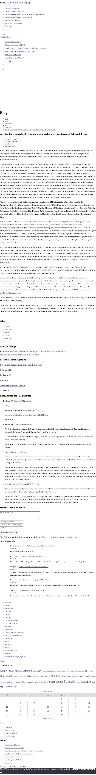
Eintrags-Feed (9, 732)
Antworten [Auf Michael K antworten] (28, 401)
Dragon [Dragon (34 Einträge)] (81, 672)
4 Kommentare (10, 146)
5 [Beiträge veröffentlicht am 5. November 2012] (6, 704)
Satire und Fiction (11, 652)
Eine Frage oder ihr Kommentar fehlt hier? (20, 51)
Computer (8, 619)
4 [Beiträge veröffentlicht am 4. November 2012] (89, 700)
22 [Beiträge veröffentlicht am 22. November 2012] (48, 712)
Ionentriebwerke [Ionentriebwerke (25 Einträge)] (45, 677)
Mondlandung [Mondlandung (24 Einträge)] (80, 677)
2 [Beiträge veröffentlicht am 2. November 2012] (61, 700)
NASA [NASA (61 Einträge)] (88, 677)
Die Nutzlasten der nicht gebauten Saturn (32, 592)
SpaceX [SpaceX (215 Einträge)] (69, 683)
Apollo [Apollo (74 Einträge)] (3, 672)
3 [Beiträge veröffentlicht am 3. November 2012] (75, 700)
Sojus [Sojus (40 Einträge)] (46, 683)
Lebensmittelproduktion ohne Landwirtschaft (21, 365)
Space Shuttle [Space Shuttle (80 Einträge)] (56, 683)
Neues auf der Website (13, 55)
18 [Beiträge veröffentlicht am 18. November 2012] (89, 708)
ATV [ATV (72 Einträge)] (39, 672)
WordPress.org (10, 737)
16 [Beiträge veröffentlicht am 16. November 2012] (61, 708)
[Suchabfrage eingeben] (10, 34)
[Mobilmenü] (5, 37)
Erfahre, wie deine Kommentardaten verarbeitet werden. (59, 539)
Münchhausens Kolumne (13, 637)
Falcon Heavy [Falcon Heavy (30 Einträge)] (18, 677)
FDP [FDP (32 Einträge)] (24, 677)
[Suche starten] (22, 69)
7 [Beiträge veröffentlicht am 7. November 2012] (34, 704)
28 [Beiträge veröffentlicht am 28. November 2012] (34, 716)
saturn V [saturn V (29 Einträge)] (30, 683)
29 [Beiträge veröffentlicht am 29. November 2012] (48, 716)
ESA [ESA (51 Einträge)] (2, 677)
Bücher (7, 607)
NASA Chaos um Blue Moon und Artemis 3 (40, 547)
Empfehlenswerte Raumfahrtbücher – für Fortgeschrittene (25, 48)
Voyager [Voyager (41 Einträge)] (14, 688)
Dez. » (50, 720)
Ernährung (9, 144)
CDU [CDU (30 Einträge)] (68, 672)
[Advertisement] (48, 90)
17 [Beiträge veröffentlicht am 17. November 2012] (75, 708)
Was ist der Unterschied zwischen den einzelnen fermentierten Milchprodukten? (30, 130)
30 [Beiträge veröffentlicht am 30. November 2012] (61, 716)
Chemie (7, 616)
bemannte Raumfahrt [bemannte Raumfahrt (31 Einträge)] (49, 672)
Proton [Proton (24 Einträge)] (4, 683)
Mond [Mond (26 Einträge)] (73, 677)
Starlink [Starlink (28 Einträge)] (78, 683)
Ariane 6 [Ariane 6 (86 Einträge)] (27, 672)
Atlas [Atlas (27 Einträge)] (34, 672)
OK (75, 770)
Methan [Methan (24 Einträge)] (69, 677)
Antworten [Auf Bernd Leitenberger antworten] (35, 484)
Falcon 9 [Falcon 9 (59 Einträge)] (8, 677)
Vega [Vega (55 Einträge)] (2, 688)
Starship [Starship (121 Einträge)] (86, 683)
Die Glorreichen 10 (11, 622)
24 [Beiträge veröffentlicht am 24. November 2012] (75, 712)
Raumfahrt (8, 646)
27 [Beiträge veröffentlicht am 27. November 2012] (20, 716)
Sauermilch (62, 351)
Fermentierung (23, 351)
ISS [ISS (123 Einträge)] (53, 677)
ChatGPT (8, 613)
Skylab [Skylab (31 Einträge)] (36, 683)
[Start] (6, 119)
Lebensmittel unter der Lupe (14, 634)
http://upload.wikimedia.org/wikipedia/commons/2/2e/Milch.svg (26, 415)
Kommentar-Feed (11, 734)
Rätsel (7, 649)
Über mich (8, 61)
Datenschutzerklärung (13, 42)
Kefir (47, 351)
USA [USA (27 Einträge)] (93, 683)
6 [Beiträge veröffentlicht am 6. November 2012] (20, 704)
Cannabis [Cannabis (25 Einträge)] (63, 672)
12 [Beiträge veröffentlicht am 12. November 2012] (7, 708)
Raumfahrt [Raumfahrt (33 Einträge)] (10, 683)
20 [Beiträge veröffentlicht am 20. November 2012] (20, 712)
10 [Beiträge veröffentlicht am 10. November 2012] (75, 704)
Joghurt (41, 351)
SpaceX (7, 655)
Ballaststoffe (5, 375)
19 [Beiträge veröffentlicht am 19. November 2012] (7, 712)
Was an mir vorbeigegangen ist (15, 658)
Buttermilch (14, 351)
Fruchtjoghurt (34, 351)
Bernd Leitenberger (12, 139)
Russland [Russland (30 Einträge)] (17, 683)
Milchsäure (53, 351)
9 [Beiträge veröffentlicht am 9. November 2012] (61, 704)
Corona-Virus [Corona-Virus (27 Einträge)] (74, 672)
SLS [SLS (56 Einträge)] (41, 683)
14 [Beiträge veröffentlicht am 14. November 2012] (34, 708)
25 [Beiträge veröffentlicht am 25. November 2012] (89, 712)
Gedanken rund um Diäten (12, 385)
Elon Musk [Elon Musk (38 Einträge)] (89, 672)
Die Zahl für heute (11, 625)
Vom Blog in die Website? (14, 58)
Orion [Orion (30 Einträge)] (93, 677)
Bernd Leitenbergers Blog (15, 2)
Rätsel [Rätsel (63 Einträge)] (24, 683)
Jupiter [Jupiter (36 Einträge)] (58, 677)
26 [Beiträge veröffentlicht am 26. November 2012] (7, 716)
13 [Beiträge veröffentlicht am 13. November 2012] (20, 708)
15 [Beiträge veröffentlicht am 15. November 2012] (48, 708)
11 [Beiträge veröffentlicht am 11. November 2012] (89, 704)
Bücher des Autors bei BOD (15, 45)
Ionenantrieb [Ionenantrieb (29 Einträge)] (36, 677)
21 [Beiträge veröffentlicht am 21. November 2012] (34, 712)
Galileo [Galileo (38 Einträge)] (29, 677)
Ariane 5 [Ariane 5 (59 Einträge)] (18, 672)
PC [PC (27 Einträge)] (1, 683)
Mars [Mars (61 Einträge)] (64, 677)
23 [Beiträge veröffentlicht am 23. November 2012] (61, 712)
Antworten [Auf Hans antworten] (26, 452)
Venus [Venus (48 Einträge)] (7, 688)
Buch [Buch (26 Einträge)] (58, 672)
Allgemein (8, 604)
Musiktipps (8, 640)
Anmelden (8, 729)
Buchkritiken (9, 610)
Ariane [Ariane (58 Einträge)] (11, 672)
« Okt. (45, 720)
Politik (7, 643)
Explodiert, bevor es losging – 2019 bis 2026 (34, 581)
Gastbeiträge (9, 631)
